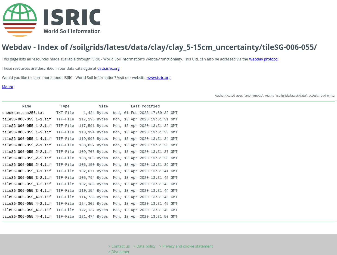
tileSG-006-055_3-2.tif (26, 177)
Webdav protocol (263, 59)
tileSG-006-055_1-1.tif (26, 119)
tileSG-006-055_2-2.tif (26, 151)
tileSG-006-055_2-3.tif (26, 158)
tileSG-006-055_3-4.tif (26, 190)
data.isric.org (108, 68)
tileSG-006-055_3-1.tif (26, 171)
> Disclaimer (119, 251)
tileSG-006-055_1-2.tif (26, 126)
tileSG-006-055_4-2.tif (26, 203)
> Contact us (119, 246)
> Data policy (144, 246)
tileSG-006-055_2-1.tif (26, 145)
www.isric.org (158, 77)
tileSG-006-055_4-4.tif (26, 216)
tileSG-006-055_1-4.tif (26, 139)
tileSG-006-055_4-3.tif (26, 210)
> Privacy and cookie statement (186, 246)
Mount (7, 86)
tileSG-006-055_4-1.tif (26, 197)
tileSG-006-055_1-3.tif (26, 132)
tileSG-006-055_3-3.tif (26, 184)
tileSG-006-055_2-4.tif (26, 164)
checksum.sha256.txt (23, 113)
